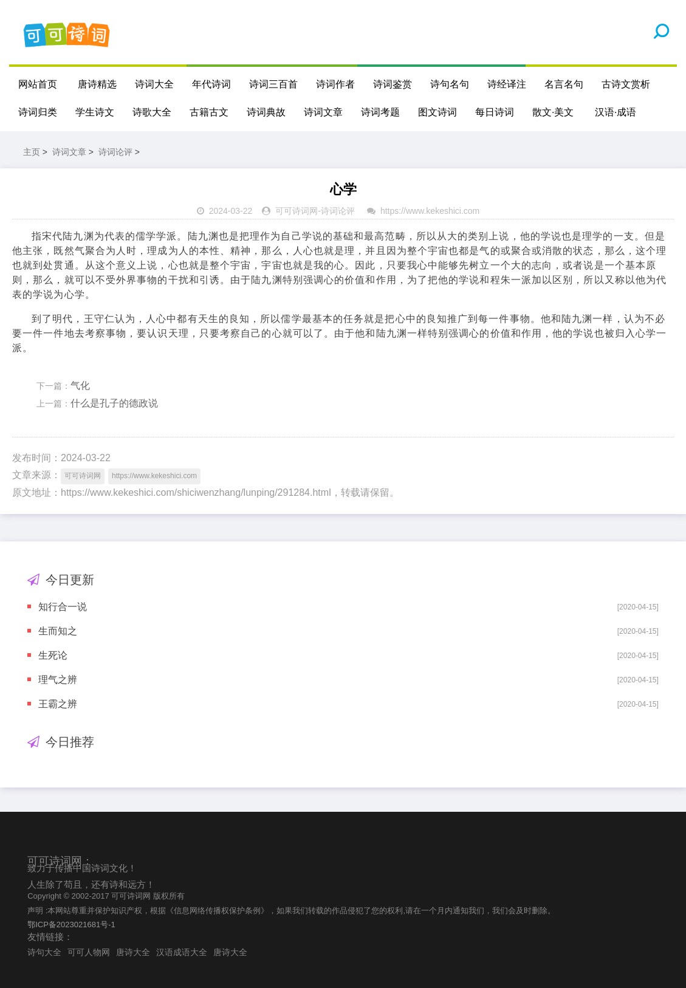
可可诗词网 (296, 211)
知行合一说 (62, 607)
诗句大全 (44, 952)
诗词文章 (323, 112)
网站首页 (37, 84)
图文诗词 (437, 112)
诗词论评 (115, 152)
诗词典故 (266, 112)
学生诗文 (94, 112)
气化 (80, 385)
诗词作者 (335, 84)
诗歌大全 (151, 112)
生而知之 (57, 631)
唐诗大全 (133, 952)
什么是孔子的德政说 (114, 403)
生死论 (52, 655)
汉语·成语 (615, 112)
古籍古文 (209, 112)
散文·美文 (553, 112)
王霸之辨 (57, 704)
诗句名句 (449, 84)
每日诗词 (494, 112)
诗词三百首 (273, 84)
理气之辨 (57, 679)
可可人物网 (88, 952)
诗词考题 (380, 112)
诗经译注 (506, 84)
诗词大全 (154, 84)
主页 (31, 152)
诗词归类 (37, 112)
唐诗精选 (97, 84)
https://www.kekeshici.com (429, 211)
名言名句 (563, 84)
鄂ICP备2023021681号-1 (71, 924)
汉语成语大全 (181, 952)
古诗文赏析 (626, 84)
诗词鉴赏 (392, 84)
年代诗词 (211, 84)
